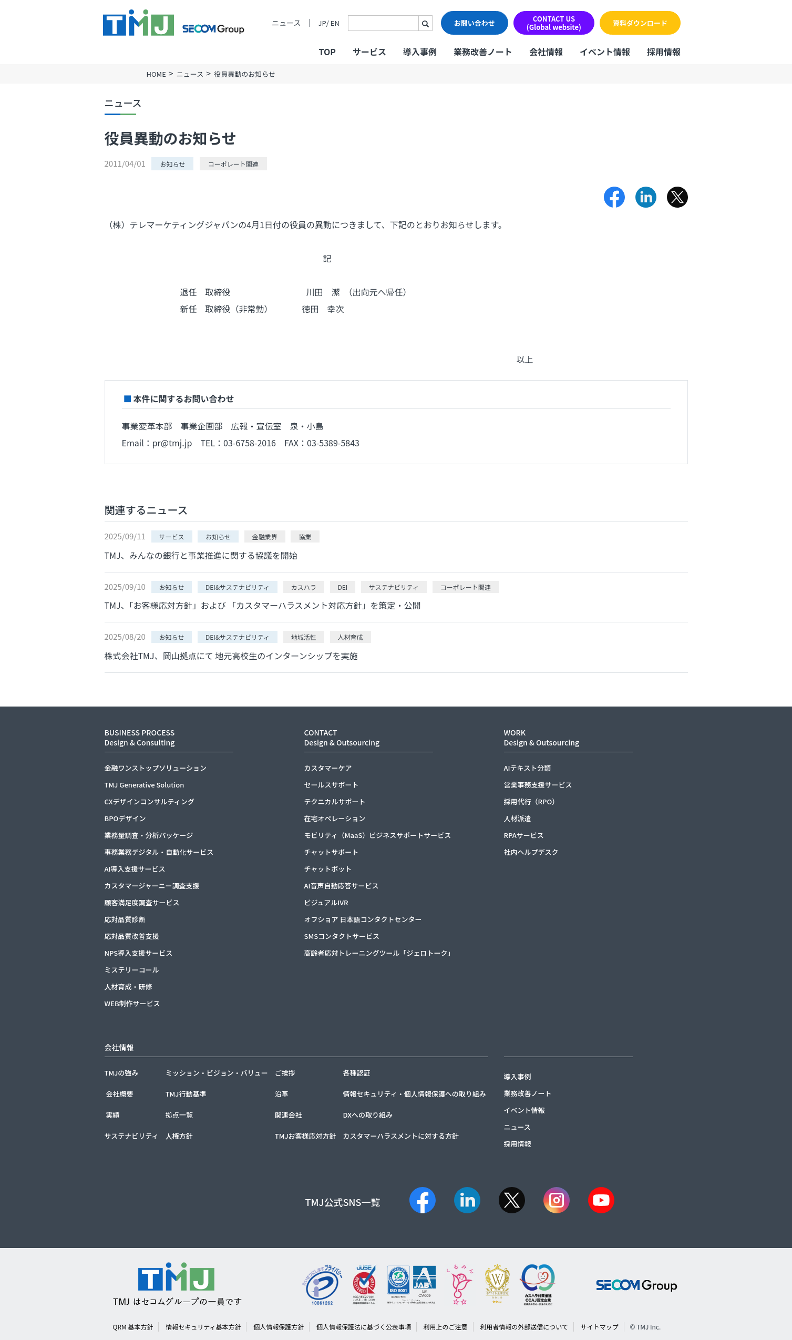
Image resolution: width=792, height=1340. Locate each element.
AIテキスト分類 (527, 768)
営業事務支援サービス (538, 785)
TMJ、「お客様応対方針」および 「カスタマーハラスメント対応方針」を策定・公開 (263, 605)
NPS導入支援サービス (139, 953)
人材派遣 (517, 818)
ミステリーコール (132, 970)
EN (335, 23)
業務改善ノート (483, 51)
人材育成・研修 (128, 986)
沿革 (282, 1094)
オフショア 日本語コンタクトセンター (363, 919)
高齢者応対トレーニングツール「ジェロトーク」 (379, 953)
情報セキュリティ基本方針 (203, 1326)
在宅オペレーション (335, 818)
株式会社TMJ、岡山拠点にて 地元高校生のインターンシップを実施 (231, 655)
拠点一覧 (179, 1115)
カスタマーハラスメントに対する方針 (400, 1136)
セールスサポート (331, 785)
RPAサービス (524, 835)
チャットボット (328, 869)
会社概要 (119, 1094)
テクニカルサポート (335, 801)
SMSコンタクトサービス (342, 936)
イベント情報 (605, 51)
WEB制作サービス (132, 1003)
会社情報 (546, 51)
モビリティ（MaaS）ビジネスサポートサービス (377, 835)
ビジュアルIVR (326, 902)
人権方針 (179, 1136)
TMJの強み (122, 1073)
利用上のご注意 (446, 1326)
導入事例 (420, 51)
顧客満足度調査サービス (142, 902)
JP (322, 23)
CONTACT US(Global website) (554, 23)
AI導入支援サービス (135, 869)
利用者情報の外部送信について (524, 1326)
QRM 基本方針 (133, 1326)
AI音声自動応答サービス (341, 886)
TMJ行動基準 (186, 1094)
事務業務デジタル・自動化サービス (159, 852)
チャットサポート (331, 852)
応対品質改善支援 (132, 936)
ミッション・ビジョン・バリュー (217, 1073)
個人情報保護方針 (278, 1326)
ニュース (286, 23)
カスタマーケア (328, 768)
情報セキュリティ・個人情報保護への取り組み (414, 1094)
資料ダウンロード (640, 23)
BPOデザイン (125, 818)
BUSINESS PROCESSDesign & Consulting (140, 737)
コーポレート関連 (233, 163)
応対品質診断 (125, 919)
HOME (156, 74)
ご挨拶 (285, 1073)
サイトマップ (600, 1326)
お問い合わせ (474, 23)
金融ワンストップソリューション (156, 768)
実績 (113, 1115)
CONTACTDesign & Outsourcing (342, 737)
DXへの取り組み (368, 1115)
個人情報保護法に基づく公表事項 (363, 1326)
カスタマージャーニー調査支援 (152, 886)
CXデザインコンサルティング (149, 801)
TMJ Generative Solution (144, 785)
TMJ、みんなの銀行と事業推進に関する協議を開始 (201, 555)
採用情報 (664, 51)
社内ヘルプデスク (531, 852)
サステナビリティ (132, 1136)
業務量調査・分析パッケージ (149, 835)
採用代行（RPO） (531, 801)
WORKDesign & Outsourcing (542, 737)
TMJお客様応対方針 (305, 1136)
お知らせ (172, 163)
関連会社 (288, 1115)
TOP (326, 51)
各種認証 (356, 1073)
